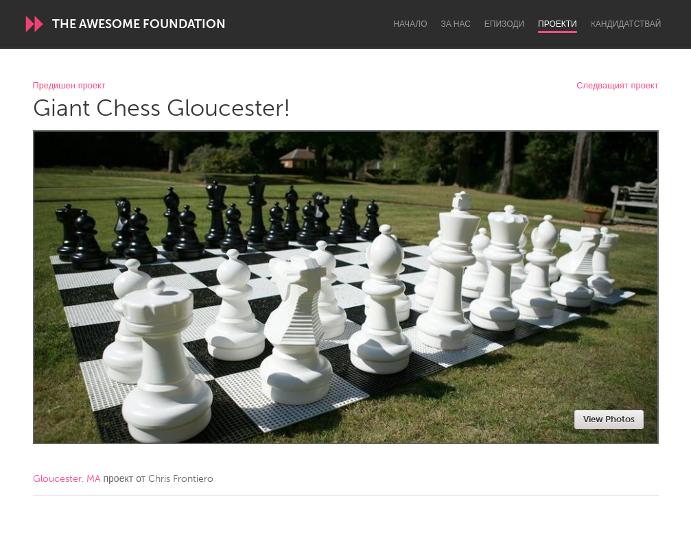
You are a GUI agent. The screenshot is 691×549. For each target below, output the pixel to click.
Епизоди (504, 24)
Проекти (557, 24)
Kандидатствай (626, 24)
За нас (456, 24)
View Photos (609, 419)
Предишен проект (69, 86)
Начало (410, 24)
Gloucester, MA (67, 479)
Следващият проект (617, 86)
